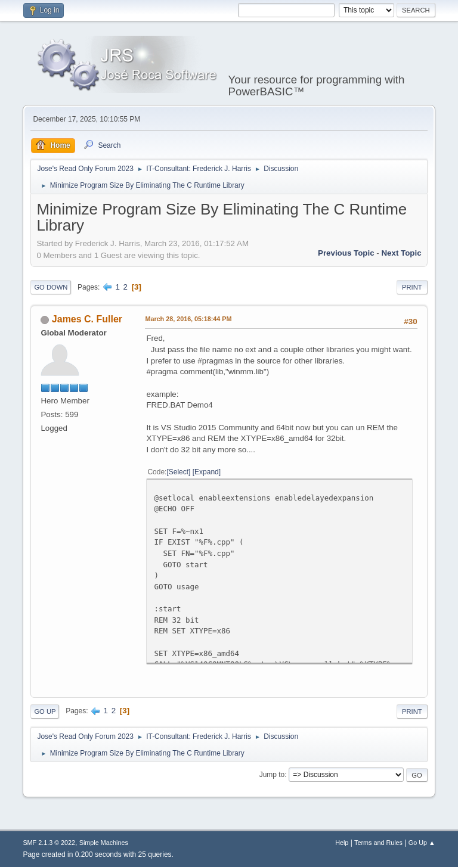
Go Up (44, 711)
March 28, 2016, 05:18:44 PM (188, 318)
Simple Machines (103, 842)
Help (341, 842)
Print (412, 287)
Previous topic (346, 252)
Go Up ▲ (422, 842)
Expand (206, 472)
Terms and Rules (378, 842)
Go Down (50, 287)
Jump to (272, 774)
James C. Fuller (87, 319)
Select (178, 472)
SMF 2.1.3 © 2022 (49, 842)
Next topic (401, 252)
